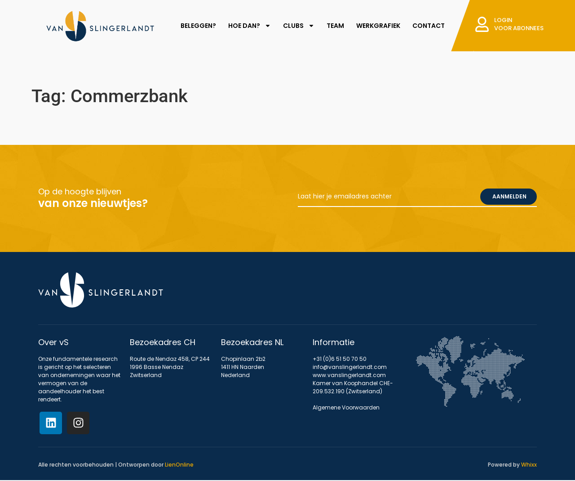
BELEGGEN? (197, 25)
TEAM (334, 25)
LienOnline (179, 464)
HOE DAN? (248, 25)
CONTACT (427, 25)
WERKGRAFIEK (377, 25)
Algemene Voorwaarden (346, 407)
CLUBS (298, 25)
